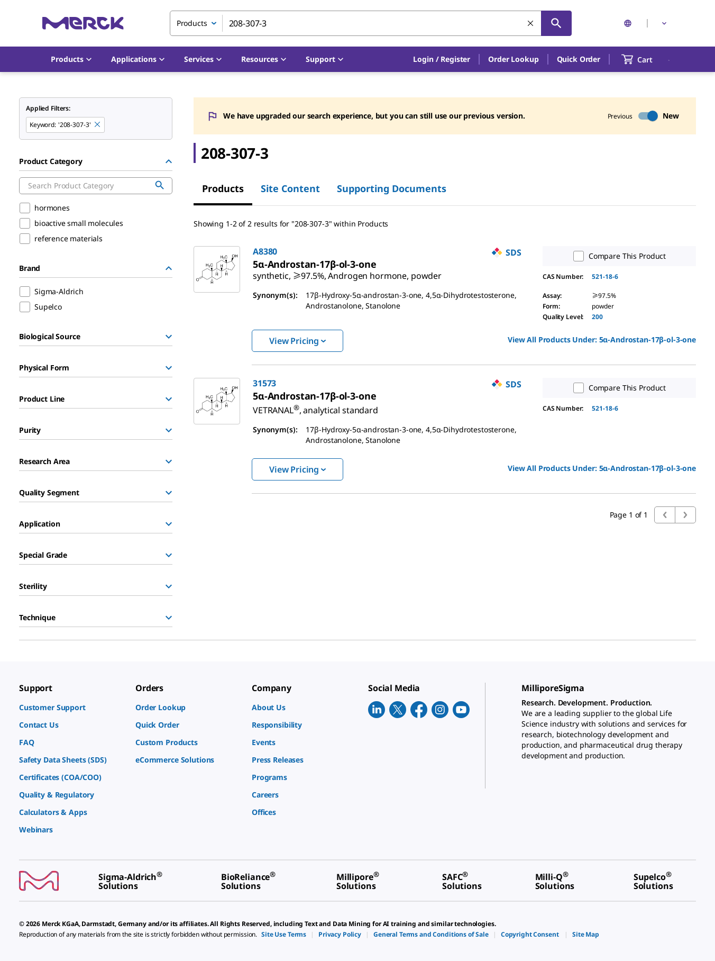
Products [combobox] (192, 23)
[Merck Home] (83, 23)
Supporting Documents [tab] (391, 188)
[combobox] (371, 23)
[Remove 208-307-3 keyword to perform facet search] (98, 125)
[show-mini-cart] (646, 59)
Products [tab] (223, 188)
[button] (441, 59)
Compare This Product (617, 256)
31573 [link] (264, 383)
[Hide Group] (169, 161)
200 (597, 316)
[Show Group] (169, 337)
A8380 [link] (265, 251)
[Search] (556, 23)
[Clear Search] (531, 24)
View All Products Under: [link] (602, 339)
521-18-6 (605, 276)
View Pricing (297, 341)
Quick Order (578, 59)
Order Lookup (513, 59)
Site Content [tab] (290, 188)
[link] (347, 271)
